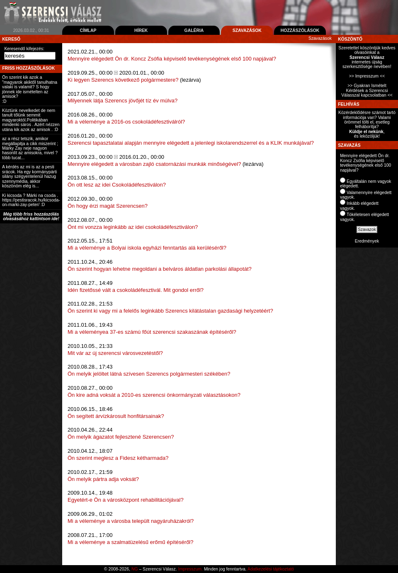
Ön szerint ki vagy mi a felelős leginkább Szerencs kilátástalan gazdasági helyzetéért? (170, 311)
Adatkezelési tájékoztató (271, 569)
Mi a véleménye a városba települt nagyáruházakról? (131, 521)
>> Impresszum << (367, 76)
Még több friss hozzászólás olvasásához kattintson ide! (31, 216)
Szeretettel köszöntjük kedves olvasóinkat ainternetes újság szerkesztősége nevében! (366, 57)
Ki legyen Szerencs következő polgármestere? (123, 80)
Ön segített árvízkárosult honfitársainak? (116, 416)
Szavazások (247, 30)
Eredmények (367, 241)
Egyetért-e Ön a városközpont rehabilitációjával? (126, 500)
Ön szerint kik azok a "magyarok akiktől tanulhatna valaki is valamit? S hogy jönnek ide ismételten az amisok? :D (29, 89)
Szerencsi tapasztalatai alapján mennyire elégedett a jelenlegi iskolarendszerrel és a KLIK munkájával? (191, 143)
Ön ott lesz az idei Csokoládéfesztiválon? (117, 185)
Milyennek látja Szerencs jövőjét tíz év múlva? (122, 100)
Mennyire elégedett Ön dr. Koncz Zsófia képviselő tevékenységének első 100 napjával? (172, 59)
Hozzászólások (300, 30)
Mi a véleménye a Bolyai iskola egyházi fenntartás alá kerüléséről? (147, 248)
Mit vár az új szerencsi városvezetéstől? (115, 353)
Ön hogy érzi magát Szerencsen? (108, 206)
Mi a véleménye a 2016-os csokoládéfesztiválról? (126, 122)
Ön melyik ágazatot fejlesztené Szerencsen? (121, 437)
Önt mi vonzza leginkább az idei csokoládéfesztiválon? (133, 227)
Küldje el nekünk (366, 131)
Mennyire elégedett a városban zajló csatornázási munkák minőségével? (154, 164)
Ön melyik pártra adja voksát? (103, 479)
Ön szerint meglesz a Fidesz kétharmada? (118, 458)
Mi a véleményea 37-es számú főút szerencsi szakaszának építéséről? (152, 332)
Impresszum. (190, 569)
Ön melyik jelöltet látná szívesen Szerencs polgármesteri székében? (149, 374)
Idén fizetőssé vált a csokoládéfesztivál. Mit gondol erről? (136, 290)
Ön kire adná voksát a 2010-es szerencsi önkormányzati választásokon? (154, 395)
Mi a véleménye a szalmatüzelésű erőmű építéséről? (130, 542)
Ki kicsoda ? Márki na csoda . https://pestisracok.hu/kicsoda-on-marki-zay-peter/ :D (31, 200)
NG (134, 569)
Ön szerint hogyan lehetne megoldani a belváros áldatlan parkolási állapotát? (160, 269)
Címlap (88, 30)
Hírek (141, 30)
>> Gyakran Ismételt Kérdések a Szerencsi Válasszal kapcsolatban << (367, 90)
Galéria (194, 30)
